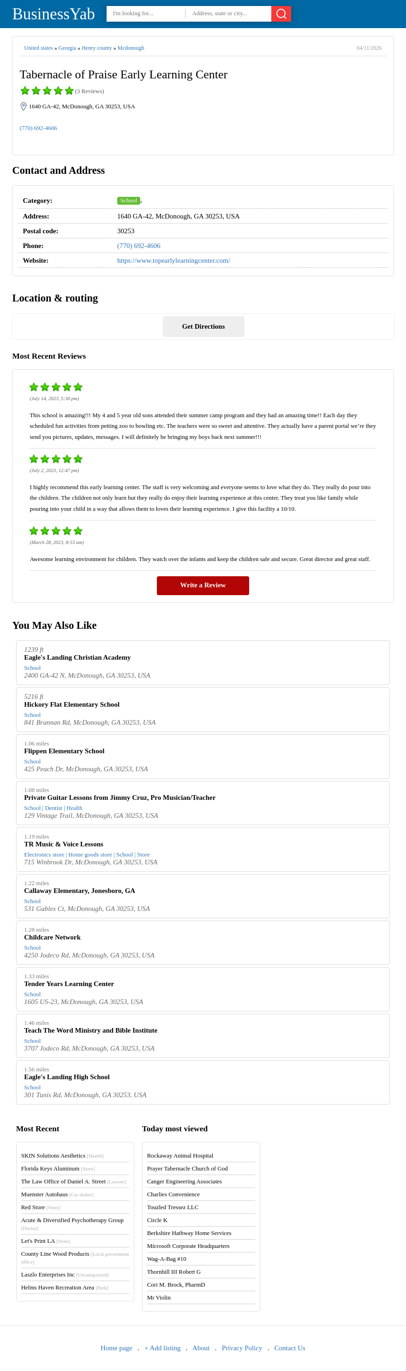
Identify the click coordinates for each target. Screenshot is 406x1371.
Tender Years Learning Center (69, 983)
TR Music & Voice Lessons (63, 844)
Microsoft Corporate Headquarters (188, 1245)
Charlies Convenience (173, 1194)
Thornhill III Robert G (174, 1271)
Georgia (67, 48)
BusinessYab (53, 14)
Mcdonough (131, 48)
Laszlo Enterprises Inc (65, 1274)
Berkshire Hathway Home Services (189, 1232)
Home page (116, 1348)
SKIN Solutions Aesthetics (62, 1155)
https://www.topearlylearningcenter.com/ (173, 260)
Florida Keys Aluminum (58, 1168)
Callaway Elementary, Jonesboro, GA (79, 890)
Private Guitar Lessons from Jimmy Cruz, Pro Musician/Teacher (119, 797)
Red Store (40, 1207)
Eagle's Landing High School (66, 1077)
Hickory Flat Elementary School (71, 704)
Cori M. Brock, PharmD (176, 1284)
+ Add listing (162, 1348)
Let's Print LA (45, 1240)
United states (38, 48)
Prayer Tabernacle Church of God (187, 1168)
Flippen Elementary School (64, 751)
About (201, 1348)
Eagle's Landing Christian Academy (77, 657)
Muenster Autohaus (57, 1194)
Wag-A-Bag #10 (166, 1258)
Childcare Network (52, 937)
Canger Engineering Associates (184, 1181)
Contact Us (290, 1348)
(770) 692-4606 (38, 127)
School (128, 200)
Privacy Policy (242, 1348)
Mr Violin (159, 1297)
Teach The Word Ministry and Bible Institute (90, 1030)
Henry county (97, 48)
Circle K (157, 1220)
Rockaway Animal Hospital (180, 1155)
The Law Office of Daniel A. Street (73, 1181)
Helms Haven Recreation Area (64, 1287)
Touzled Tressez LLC (173, 1207)
